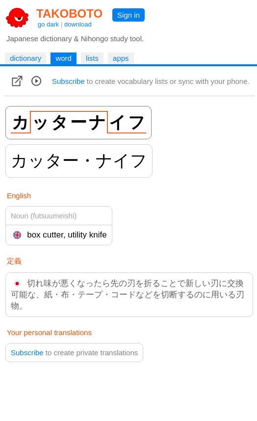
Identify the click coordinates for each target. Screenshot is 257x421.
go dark (48, 24)
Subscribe (68, 81)
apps (121, 58)
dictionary (25, 58)
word (63, 58)
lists (92, 58)
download (78, 24)
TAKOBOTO (69, 13)
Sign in (128, 15)
